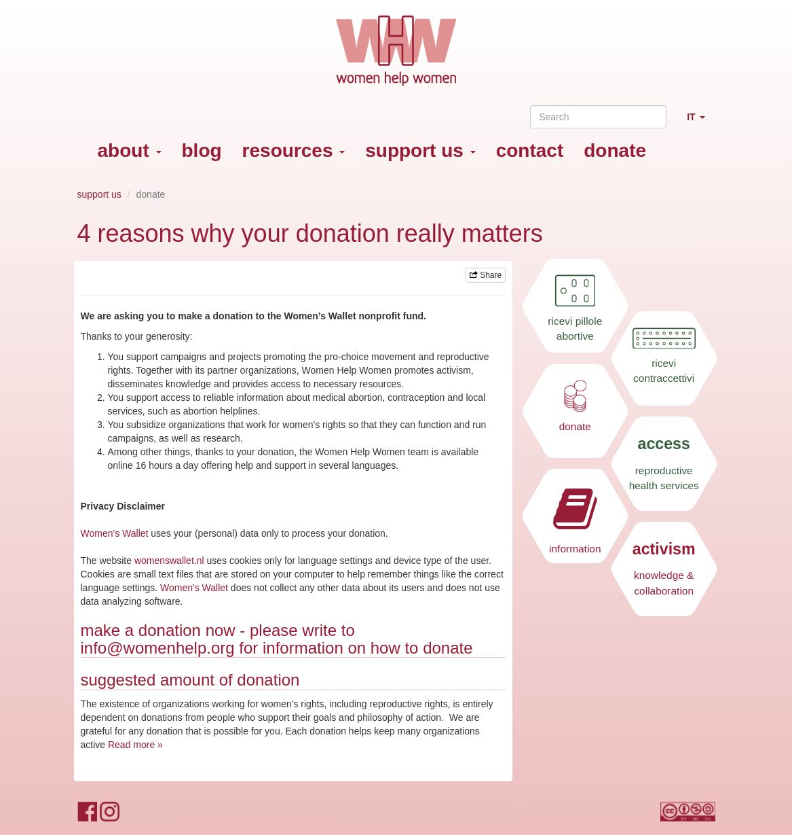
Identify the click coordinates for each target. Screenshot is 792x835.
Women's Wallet (115, 533)
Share (486, 275)
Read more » (135, 744)
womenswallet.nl (169, 560)
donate (615, 150)
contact (530, 150)
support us (420, 150)
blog (202, 150)
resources (293, 150)
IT (701, 122)
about (130, 150)
